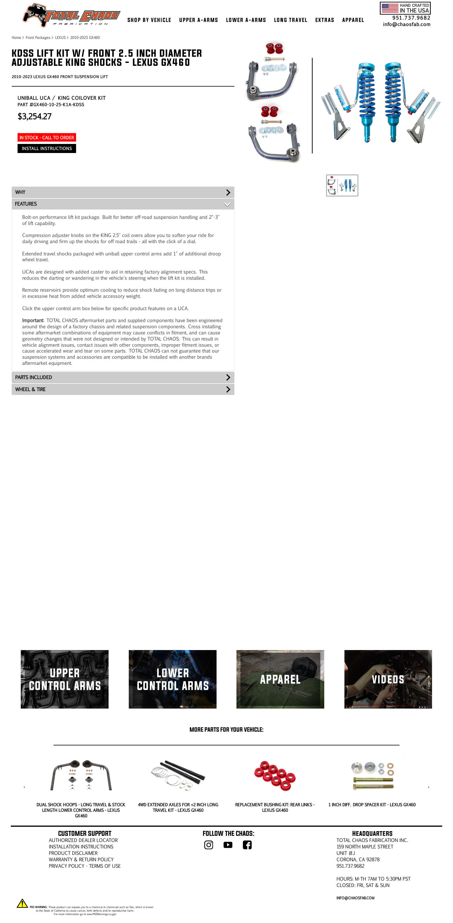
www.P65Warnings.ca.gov (101, 914)
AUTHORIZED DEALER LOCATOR (83, 840)
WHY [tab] (20, 192)
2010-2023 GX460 (85, 37)
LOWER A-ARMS (246, 20)
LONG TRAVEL (291, 20)
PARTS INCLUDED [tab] (33, 377)
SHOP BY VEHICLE (149, 20)
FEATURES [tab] (26, 204)
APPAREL (353, 20)
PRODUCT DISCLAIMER (73, 853)
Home (16, 37)
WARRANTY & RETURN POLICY (81, 859)
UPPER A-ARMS (198, 20)
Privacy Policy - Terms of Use (85, 866)
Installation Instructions (81, 846)
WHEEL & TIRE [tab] (30, 389)
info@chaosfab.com (407, 24)
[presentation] (24, 787)
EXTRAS (324, 20)
